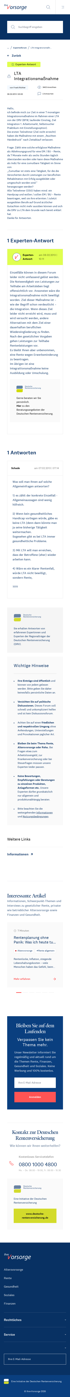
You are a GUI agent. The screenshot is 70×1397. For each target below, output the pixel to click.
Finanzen (10, 1303)
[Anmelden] (35, 1097)
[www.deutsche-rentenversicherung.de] (35, 1216)
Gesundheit (11, 1286)
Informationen (44, 812)
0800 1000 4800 (38, 1164)
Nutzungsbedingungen (35, 816)
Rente (8, 1278)
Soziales (9, 1295)
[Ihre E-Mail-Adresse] (35, 1083)
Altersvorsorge (13, 1269)
